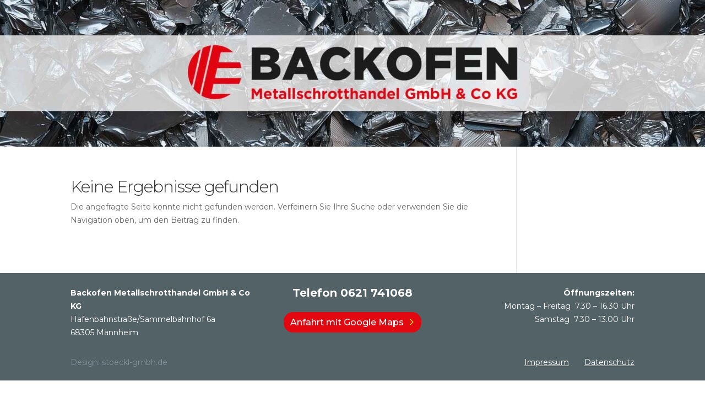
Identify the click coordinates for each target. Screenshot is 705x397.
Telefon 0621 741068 (352, 292)
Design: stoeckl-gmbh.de (118, 362)
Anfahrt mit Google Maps (347, 322)
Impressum (546, 362)
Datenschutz (609, 362)
